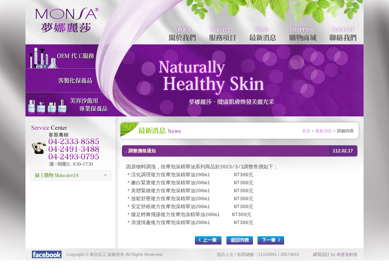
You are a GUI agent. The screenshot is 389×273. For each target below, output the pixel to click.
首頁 (306, 131)
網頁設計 (321, 254)
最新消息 (323, 131)
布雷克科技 (347, 254)
